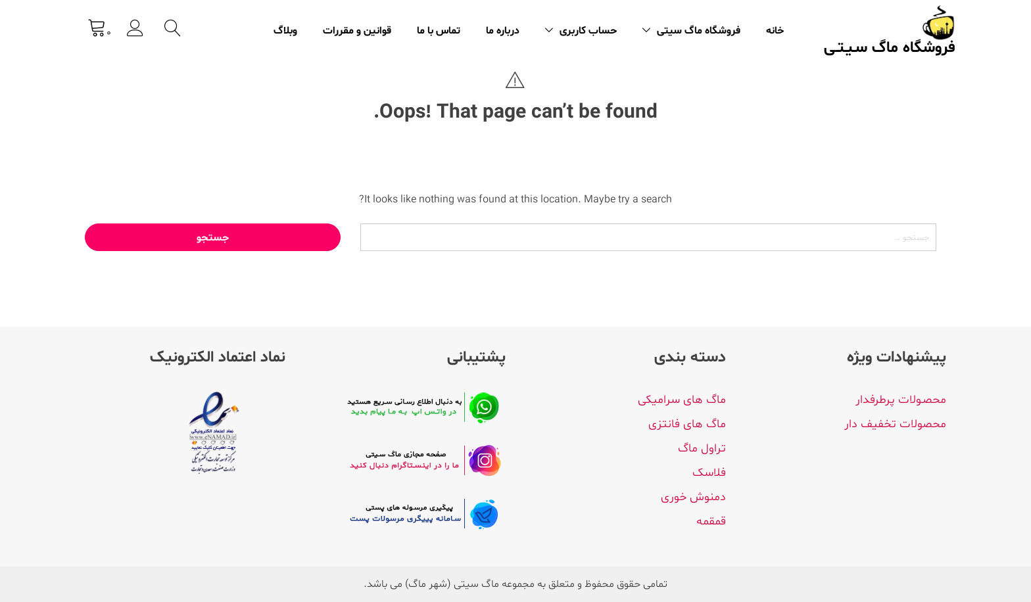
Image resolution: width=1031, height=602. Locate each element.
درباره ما (502, 31)
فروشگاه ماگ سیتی (698, 31)
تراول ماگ (702, 448)
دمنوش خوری (693, 497)
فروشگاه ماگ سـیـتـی (889, 49)
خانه (775, 31)
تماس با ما (438, 31)
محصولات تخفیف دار (895, 424)
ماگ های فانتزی (687, 424)
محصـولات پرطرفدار (900, 400)
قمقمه (711, 521)
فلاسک (709, 473)
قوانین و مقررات (357, 31)
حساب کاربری (588, 31)
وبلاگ (285, 31)
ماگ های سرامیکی (682, 400)
